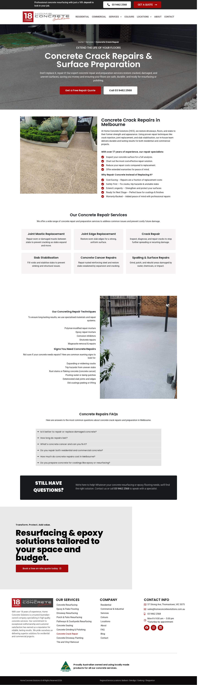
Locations (144, 17)
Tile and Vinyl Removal (68, 642)
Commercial (99, 16)
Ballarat (125, 680)
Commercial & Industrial (112, 609)
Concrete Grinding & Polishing (71, 629)
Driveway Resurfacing (67, 613)
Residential (82, 16)
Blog (103, 633)
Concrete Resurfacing (67, 605)
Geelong (140, 680)
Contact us (101, 488)
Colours (129, 16)
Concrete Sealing (65, 625)
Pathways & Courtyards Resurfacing (74, 621)
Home (81, 42)
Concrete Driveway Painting (70, 638)
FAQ (103, 629)
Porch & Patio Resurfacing (69, 617)
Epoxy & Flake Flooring (68, 609)
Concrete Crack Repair (67, 633)
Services (115, 17)
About (158, 16)
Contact (169, 16)
